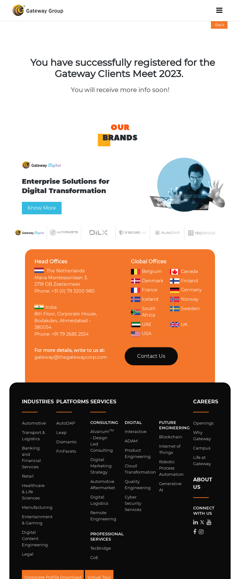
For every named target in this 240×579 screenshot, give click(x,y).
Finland (184, 281)
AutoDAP (65, 423)
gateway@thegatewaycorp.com (70, 357)
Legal (27, 554)
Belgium (146, 271)
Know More (39, 209)
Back (219, 24)
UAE (141, 324)
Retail (28, 476)
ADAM (131, 440)
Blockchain (170, 436)
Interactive (136, 431)
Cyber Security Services (133, 503)
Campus (201, 447)
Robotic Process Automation (171, 468)
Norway (184, 299)
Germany (186, 290)
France (144, 290)
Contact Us (151, 356)
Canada (184, 271)
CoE (94, 557)
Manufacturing (37, 507)
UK (179, 324)
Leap (61, 432)
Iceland (144, 299)
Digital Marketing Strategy (101, 465)
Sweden (185, 308)
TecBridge (100, 548)
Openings (203, 423)
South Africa (143, 312)
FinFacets (66, 451)
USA (141, 333)
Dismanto (66, 441)
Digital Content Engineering (35, 538)
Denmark (147, 281)
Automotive (34, 423)
